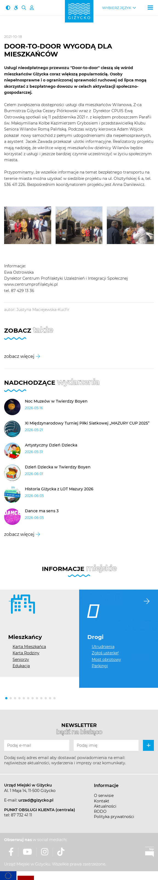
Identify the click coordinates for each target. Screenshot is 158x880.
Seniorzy (21, 659)
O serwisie (104, 795)
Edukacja (21, 665)
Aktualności (105, 806)
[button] (6, 698)
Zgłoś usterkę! (105, 652)
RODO (100, 811)
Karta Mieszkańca (29, 646)
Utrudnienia (103, 646)
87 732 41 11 (21, 815)
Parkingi (100, 665)
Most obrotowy (106, 659)
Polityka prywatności (114, 816)
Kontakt (101, 801)
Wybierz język (116, 8)
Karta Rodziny (26, 652)
